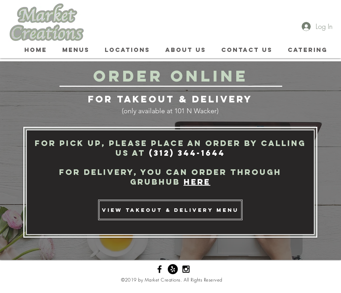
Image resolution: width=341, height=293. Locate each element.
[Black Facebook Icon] (159, 269)
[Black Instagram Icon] (186, 269)
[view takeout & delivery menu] (170, 210)
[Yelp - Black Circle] (173, 269)
